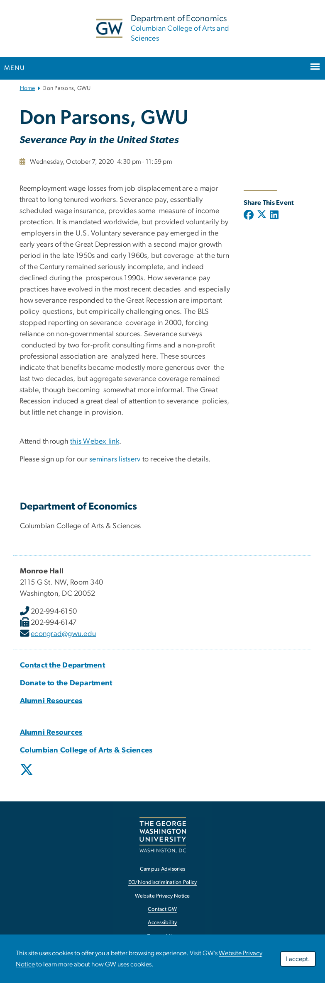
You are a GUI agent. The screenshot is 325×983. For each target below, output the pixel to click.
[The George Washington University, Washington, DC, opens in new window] (162, 834)
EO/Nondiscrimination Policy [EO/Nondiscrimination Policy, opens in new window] (162, 882)
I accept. (298, 959)
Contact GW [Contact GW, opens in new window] (162, 909)
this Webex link (94, 441)
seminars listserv (115, 459)
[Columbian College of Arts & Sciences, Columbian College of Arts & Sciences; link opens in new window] (86, 750)
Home (27, 88)
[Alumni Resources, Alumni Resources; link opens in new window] (51, 701)
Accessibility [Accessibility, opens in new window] (162, 922)
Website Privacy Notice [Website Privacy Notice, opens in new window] (162, 896)
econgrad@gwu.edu (63, 634)
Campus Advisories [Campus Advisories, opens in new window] (162, 869)
